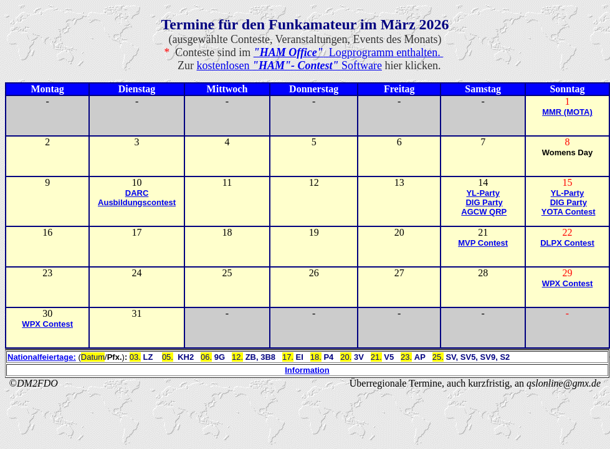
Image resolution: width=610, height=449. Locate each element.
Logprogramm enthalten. (349, 52)
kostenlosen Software (289, 65)
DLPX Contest (567, 243)
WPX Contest (567, 283)
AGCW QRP (484, 211)
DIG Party (483, 202)
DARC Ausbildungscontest (137, 197)
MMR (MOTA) (567, 112)
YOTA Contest (568, 211)
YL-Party (482, 193)
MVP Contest (483, 243)
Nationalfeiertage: (41, 357)
